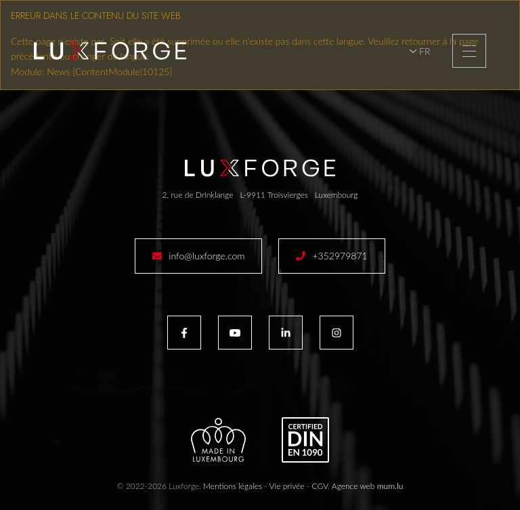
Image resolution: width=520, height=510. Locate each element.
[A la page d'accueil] (110, 51)
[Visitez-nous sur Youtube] (235, 332)
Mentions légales (232, 486)
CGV (320, 486)
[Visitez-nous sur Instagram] (336, 332)
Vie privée (287, 486)
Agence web (353, 486)
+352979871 (339, 255)
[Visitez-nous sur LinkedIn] (286, 332)
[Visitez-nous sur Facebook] (184, 332)
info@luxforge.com (206, 255)
